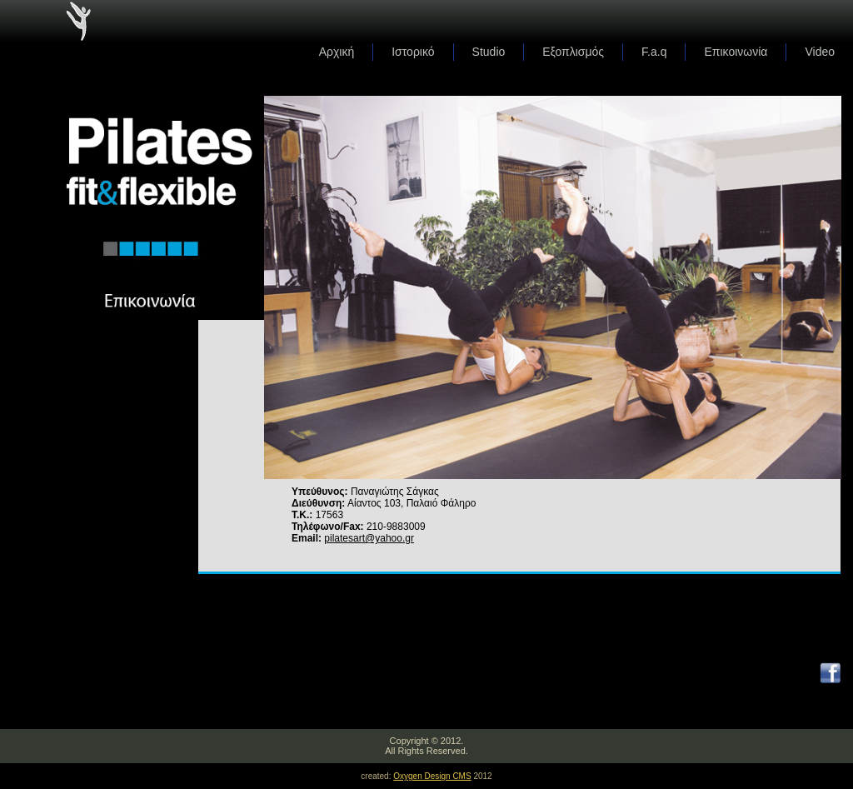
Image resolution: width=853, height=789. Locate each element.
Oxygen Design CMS (432, 776)
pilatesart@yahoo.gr (369, 538)
